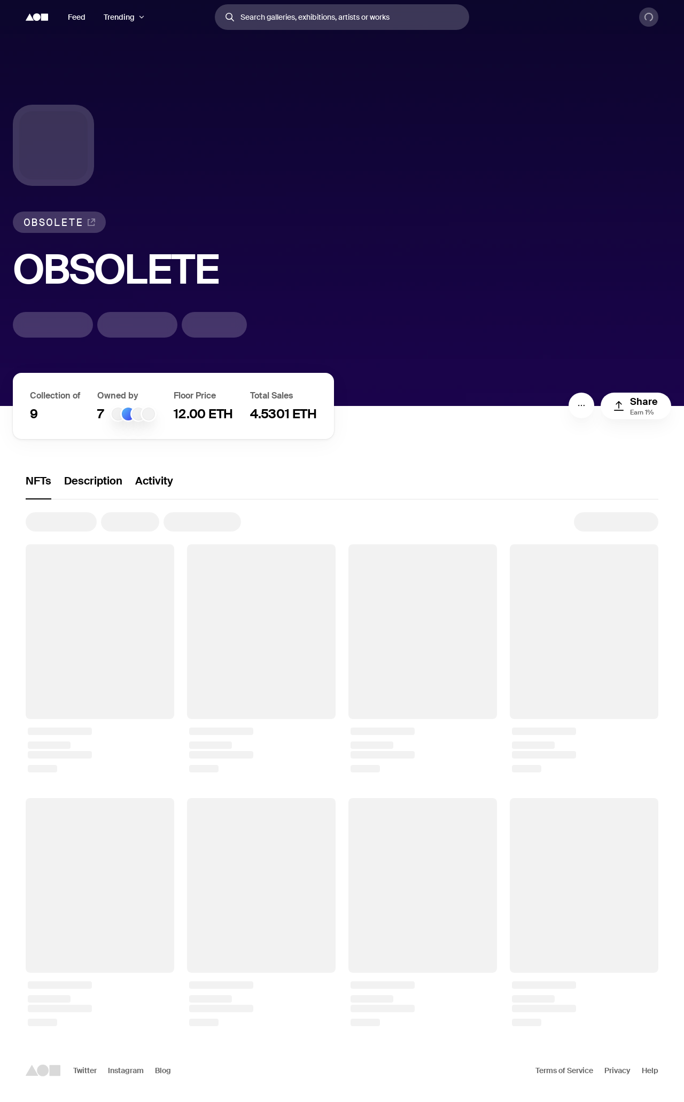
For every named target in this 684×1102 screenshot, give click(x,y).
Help (650, 1070)
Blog (163, 1070)
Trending (119, 17)
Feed (77, 17)
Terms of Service (564, 1070)
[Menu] (581, 405)
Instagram (126, 1070)
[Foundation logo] (37, 17)
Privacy (617, 1070)
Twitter (85, 1070)
